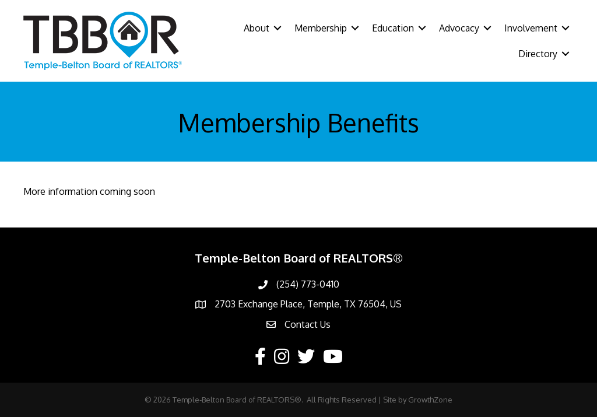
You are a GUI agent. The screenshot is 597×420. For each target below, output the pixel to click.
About (256, 28)
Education (393, 28)
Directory (537, 54)
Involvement (530, 28)
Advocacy (459, 28)
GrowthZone (430, 399)
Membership (320, 28)
